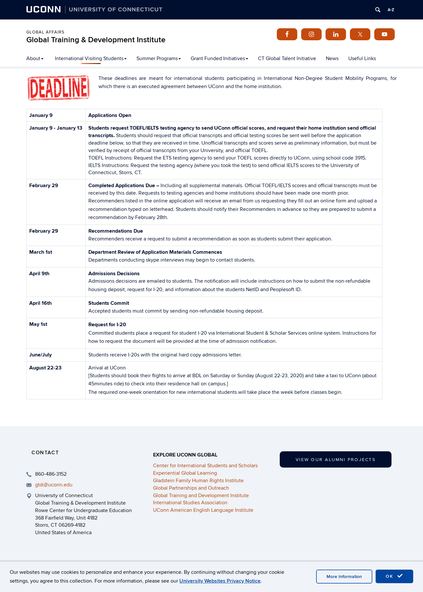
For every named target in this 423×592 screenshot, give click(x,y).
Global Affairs (45, 32)
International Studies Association (190, 502)
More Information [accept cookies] (344, 576)
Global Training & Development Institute (95, 40)
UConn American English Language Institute (203, 510)
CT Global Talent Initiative (287, 58)
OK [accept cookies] (394, 576)
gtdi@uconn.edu (53, 485)
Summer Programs (158, 58)
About (35, 58)
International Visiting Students (91, 58)
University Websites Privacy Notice (220, 581)
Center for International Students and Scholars (205, 465)
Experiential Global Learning (185, 473)
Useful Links (362, 58)
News (332, 58)
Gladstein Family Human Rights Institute (198, 480)
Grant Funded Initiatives (219, 58)
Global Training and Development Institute (201, 495)
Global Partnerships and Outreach (191, 488)
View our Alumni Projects (336, 459)
